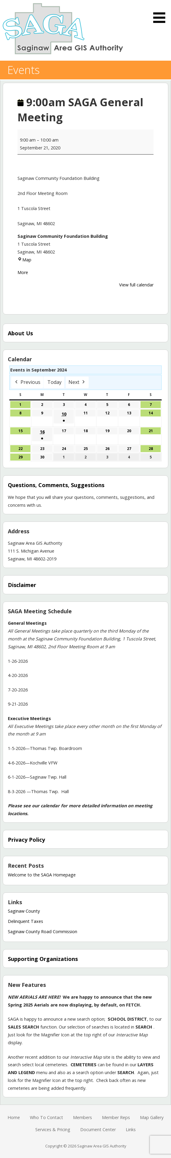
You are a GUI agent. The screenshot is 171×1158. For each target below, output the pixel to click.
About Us (20, 333)
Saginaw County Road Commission (42, 931)
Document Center (98, 1129)
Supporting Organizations (43, 958)
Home (14, 1117)
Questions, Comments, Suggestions (56, 485)
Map (24, 260)
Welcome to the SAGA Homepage (42, 875)
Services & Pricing (52, 1129)
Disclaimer (22, 585)
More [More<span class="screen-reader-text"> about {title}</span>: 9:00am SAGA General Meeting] (22, 272)
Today (54, 382)
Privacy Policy (26, 839)
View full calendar (136, 285)
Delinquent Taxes (25, 921)
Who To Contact (46, 1117)
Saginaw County (24, 911)
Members (82, 1117)
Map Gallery (151, 1117)
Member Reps (116, 1117)
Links (131, 1129)
